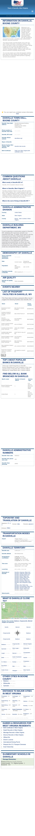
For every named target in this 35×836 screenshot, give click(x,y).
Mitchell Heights (27, 644)
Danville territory (14, 548)
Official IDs (6, 737)
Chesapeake (26, 652)
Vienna (3, 714)
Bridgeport (26, 713)
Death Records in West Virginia (12, 730)
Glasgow (14, 670)
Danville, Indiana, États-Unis (22, 577)
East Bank (4, 665)
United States (18, 212)
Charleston (26, 661)
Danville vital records (20, 146)
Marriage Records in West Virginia (13, 732)
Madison (16, 621)
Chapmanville (23, 621)
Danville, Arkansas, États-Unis (22, 572)
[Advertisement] (17, 84)
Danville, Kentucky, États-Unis (22, 581)
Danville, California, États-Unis (22, 573)
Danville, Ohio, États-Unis (21, 585)
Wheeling (14, 700)
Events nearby (11, 287)
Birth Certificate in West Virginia (13, 727)
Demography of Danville (17, 253)
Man (13, 666)
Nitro (24, 666)
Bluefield (14, 714)
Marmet (17, 627)
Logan (3, 653)
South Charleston (16, 657)
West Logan (15, 648)
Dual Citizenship (8, 747)
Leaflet (11, 618)
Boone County (17, 16)
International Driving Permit (11, 742)
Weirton (25, 701)
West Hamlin (26, 670)
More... (3, 355)
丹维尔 (8, 528)
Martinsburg (4, 705)
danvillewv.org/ (18, 138)
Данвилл (31, 524)
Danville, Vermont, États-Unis (22, 587)
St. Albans (4, 662)
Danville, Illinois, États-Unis (22, 576)
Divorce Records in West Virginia (13, 735)
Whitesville (26, 648)
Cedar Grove (4, 670)
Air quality (9, 278)
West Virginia (9, 16)
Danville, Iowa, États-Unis (21, 578)
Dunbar (14, 662)
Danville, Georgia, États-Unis (22, 574)
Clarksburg (4, 709)
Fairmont (14, 705)
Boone (16, 218)
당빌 (18, 524)
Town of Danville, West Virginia (18, 8)
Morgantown (26, 696)
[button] (3, 604)
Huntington (15, 696)
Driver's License (8, 739)
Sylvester (11, 622)
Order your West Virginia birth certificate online (22, 151)
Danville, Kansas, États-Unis (22, 580)
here (17, 113)
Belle (2, 657)
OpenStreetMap (23, 618)
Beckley (25, 705)
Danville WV (26, 16)
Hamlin (6, 627)
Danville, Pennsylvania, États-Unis (23, 586)
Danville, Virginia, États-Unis (22, 588)
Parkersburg (4, 700)
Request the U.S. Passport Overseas (14, 744)
